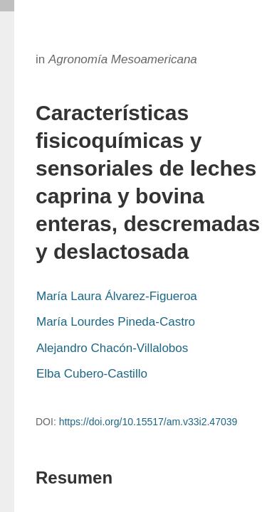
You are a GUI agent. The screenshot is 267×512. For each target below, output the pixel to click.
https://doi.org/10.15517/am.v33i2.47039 (148, 421)
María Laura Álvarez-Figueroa (116, 296)
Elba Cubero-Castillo (91, 373)
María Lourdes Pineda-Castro (115, 322)
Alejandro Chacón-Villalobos (112, 348)
